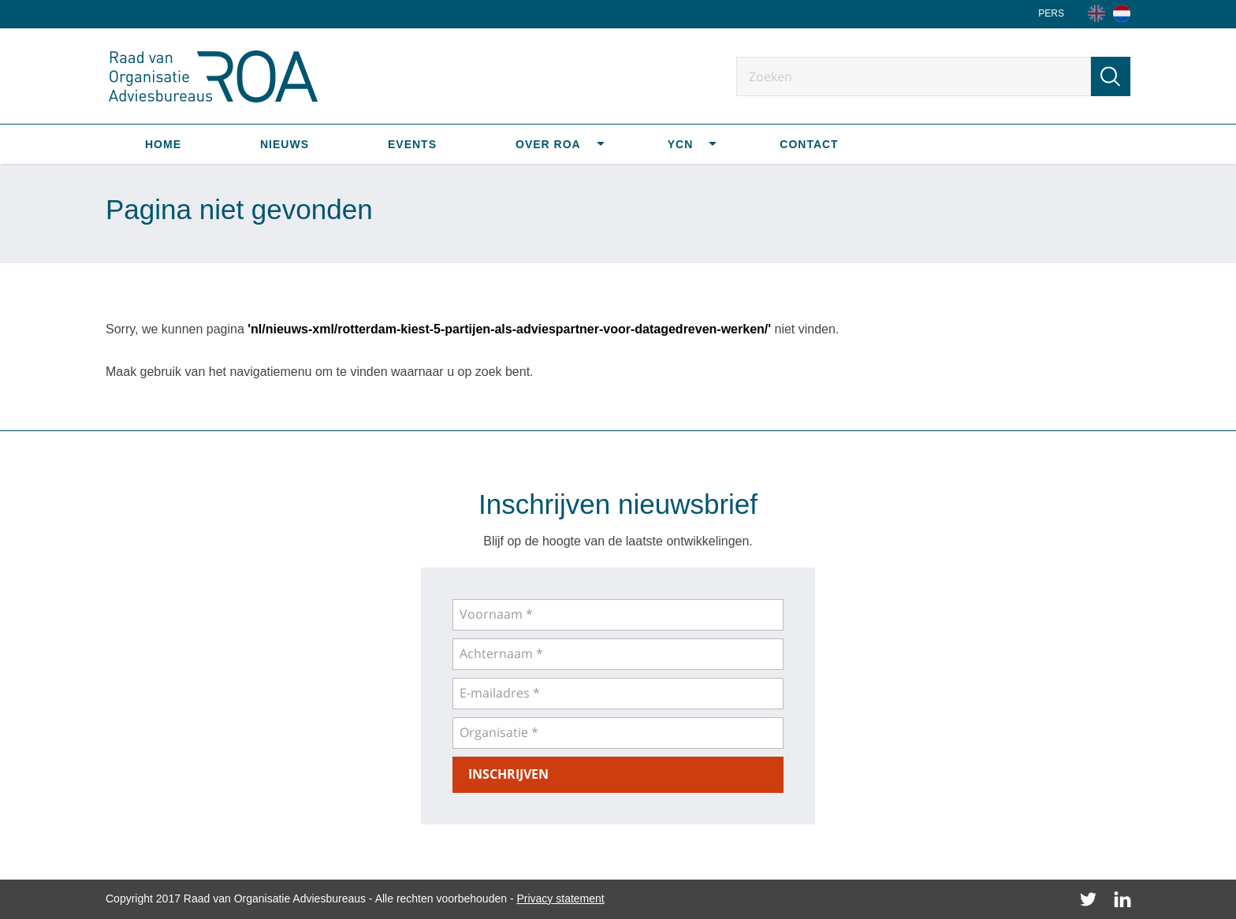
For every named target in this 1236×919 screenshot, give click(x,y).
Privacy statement (560, 898)
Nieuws (284, 144)
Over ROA (548, 144)
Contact (809, 144)
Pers (1051, 13)
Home (163, 144)
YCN (681, 144)
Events (412, 144)
